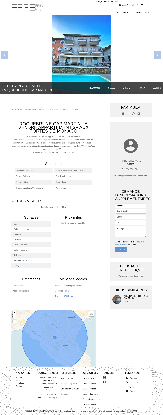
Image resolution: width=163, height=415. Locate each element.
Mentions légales (70, 411)
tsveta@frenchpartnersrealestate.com (132, 176)
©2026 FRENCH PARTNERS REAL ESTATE (43, 411)
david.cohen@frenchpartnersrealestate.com (55, 398)
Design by (131, 411)
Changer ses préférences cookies (112, 411)
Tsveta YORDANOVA (131, 161)
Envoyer (121, 249)
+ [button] (14, 313)
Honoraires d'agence (88, 411)
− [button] (14, 316)
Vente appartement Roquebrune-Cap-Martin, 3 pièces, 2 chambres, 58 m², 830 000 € (50, 110)
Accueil (13, 110)
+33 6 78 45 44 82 (48, 394)
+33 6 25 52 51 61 (132, 169)
